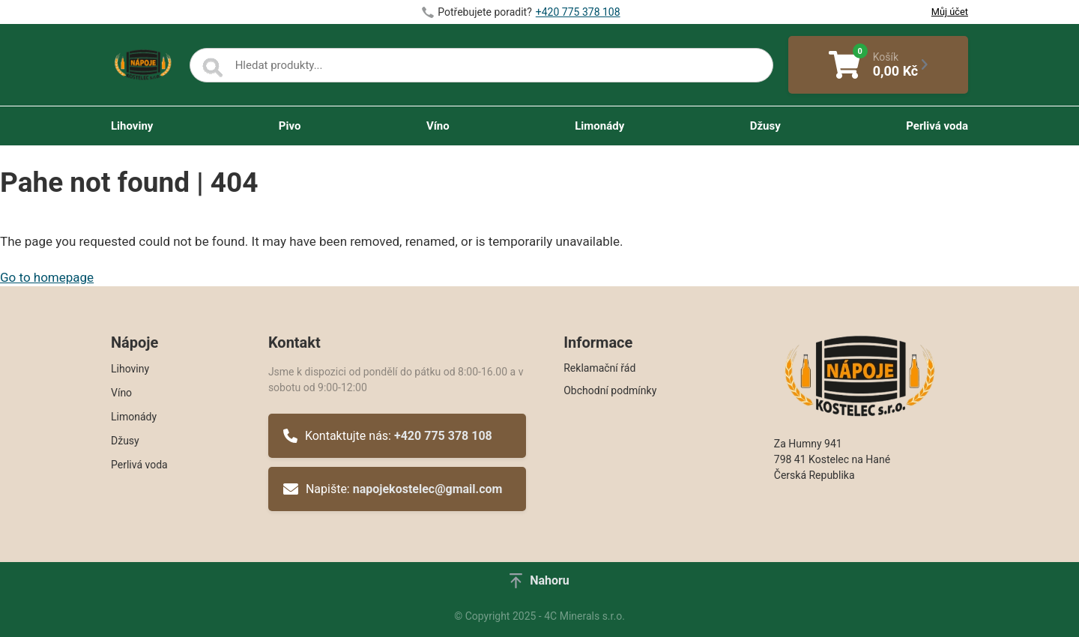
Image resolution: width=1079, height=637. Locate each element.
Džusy (765, 126)
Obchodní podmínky (609, 390)
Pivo (290, 126)
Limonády (599, 126)
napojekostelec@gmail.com (428, 489)
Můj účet (949, 11)
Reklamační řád (599, 368)
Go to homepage (47, 277)
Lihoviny (132, 126)
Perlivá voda (937, 126)
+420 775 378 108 (578, 12)
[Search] (213, 68)
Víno (438, 126)
